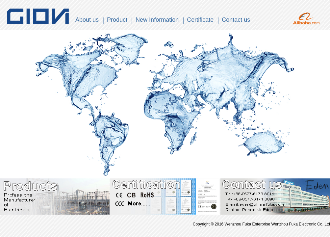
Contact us (236, 19)
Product (117, 19)
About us (87, 19)
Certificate (200, 19)
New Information (157, 19)
